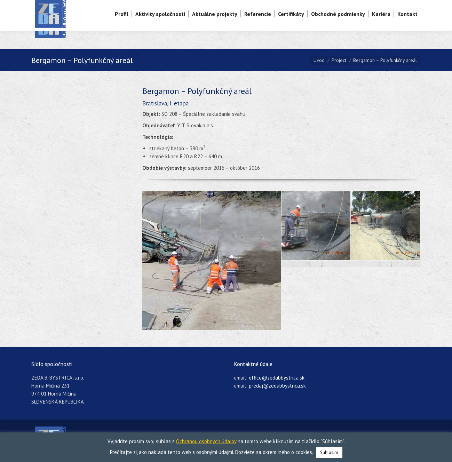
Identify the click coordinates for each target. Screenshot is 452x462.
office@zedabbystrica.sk (276, 377)
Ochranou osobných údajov (206, 441)
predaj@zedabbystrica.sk (277, 385)
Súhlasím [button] (329, 452)
